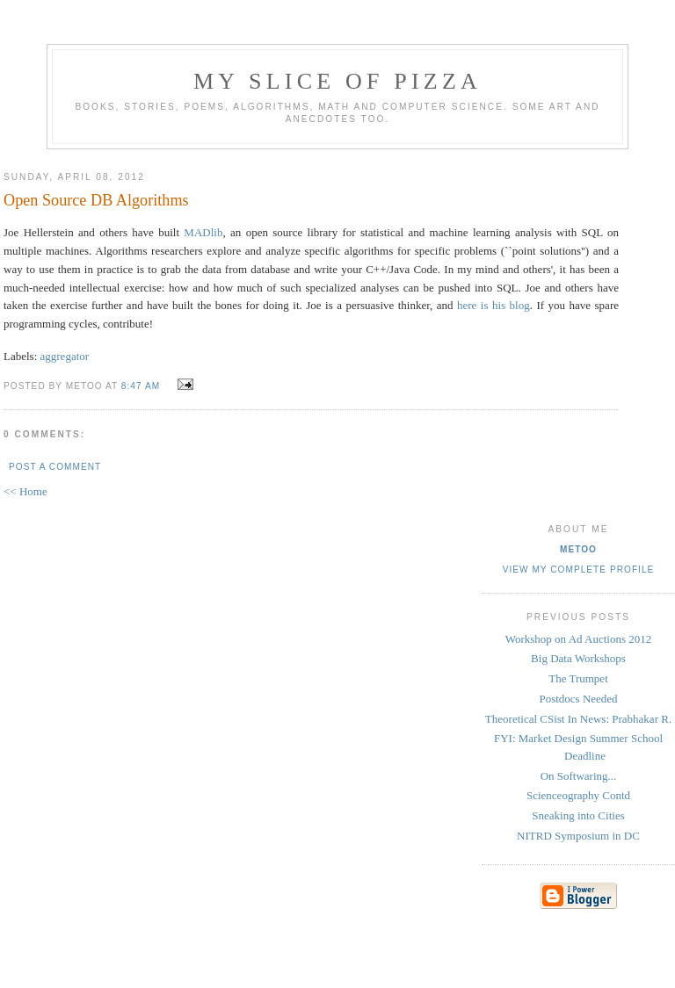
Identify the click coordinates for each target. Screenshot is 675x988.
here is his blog (493, 305)
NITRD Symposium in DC (578, 835)
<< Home (25, 491)
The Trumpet (578, 678)
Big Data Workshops (578, 658)
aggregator (65, 356)
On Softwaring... (579, 775)
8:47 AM (140, 386)
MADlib (203, 232)
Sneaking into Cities (578, 815)
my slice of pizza (337, 81)
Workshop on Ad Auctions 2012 (578, 638)
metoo (578, 549)
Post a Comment (55, 467)
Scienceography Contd (578, 795)
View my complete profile (579, 569)
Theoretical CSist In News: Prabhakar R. (578, 718)
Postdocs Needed (578, 698)
